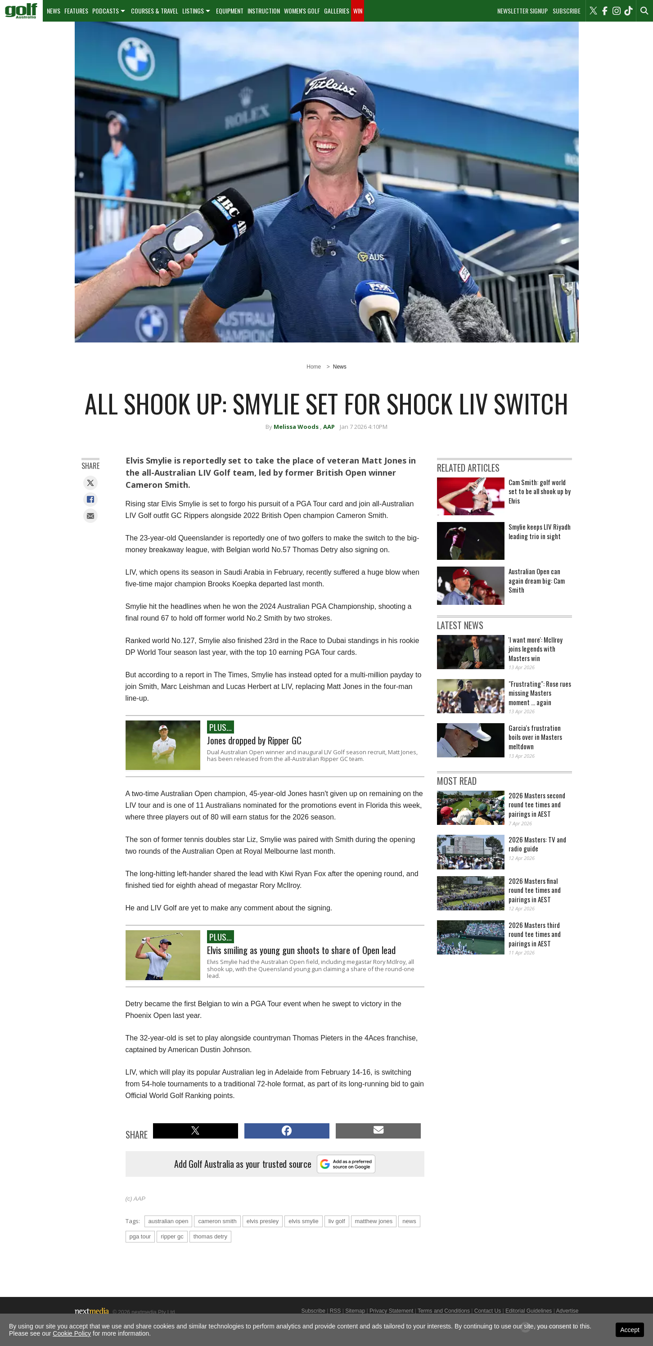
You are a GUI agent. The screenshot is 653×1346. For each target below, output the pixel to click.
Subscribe (567, 10)
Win (357, 10)
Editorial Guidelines (528, 1311)
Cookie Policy (72, 1333)
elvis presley (263, 1221)
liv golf (337, 1221)
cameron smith (217, 1221)
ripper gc (172, 1236)
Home (313, 367)
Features (76, 10)
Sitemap (355, 1311)
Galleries (336, 10)
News (53, 10)
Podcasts (105, 10)
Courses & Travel (154, 10)
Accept (629, 1329)
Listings (193, 10)
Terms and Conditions (444, 1311)
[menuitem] (21, 11)
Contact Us (487, 1311)
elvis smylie (303, 1221)
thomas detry (210, 1236)
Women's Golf (302, 10)
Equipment (229, 10)
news (409, 1221)
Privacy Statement (391, 1311)
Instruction (264, 10)
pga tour (140, 1236)
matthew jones (374, 1221)
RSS (335, 1311)
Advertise (567, 1311)
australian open (169, 1221)
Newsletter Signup (522, 10)
